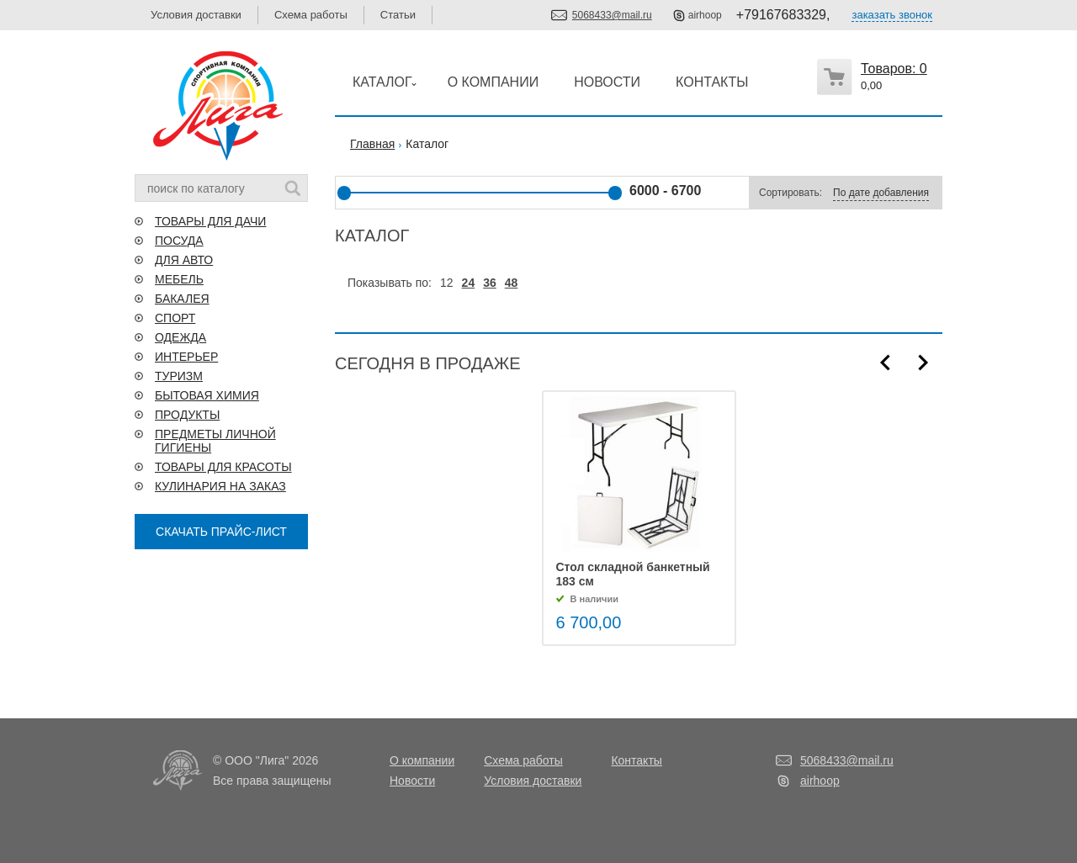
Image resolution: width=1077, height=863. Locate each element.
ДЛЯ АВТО (184, 260)
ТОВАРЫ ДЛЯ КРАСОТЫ (223, 467)
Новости (412, 780)
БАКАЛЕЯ (182, 298)
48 (511, 282)
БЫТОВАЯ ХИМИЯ (207, 395)
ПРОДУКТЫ (187, 414)
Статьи (398, 14)
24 (468, 282)
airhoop (705, 15)
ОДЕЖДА (180, 337)
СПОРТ (175, 318)
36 (489, 282)
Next (923, 362)
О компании (422, 760)
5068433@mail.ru (612, 15)
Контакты (636, 760)
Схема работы (311, 14)
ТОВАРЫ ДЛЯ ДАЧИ (210, 221)
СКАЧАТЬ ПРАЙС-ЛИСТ (221, 531)
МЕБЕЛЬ (179, 279)
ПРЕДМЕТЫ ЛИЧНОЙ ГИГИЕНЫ (215, 440)
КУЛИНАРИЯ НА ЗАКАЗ (220, 486)
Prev (885, 362)
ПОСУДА (179, 240)
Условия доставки (196, 14)
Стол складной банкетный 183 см (633, 574)
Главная (372, 144)
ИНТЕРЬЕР (186, 356)
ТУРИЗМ (179, 376)
